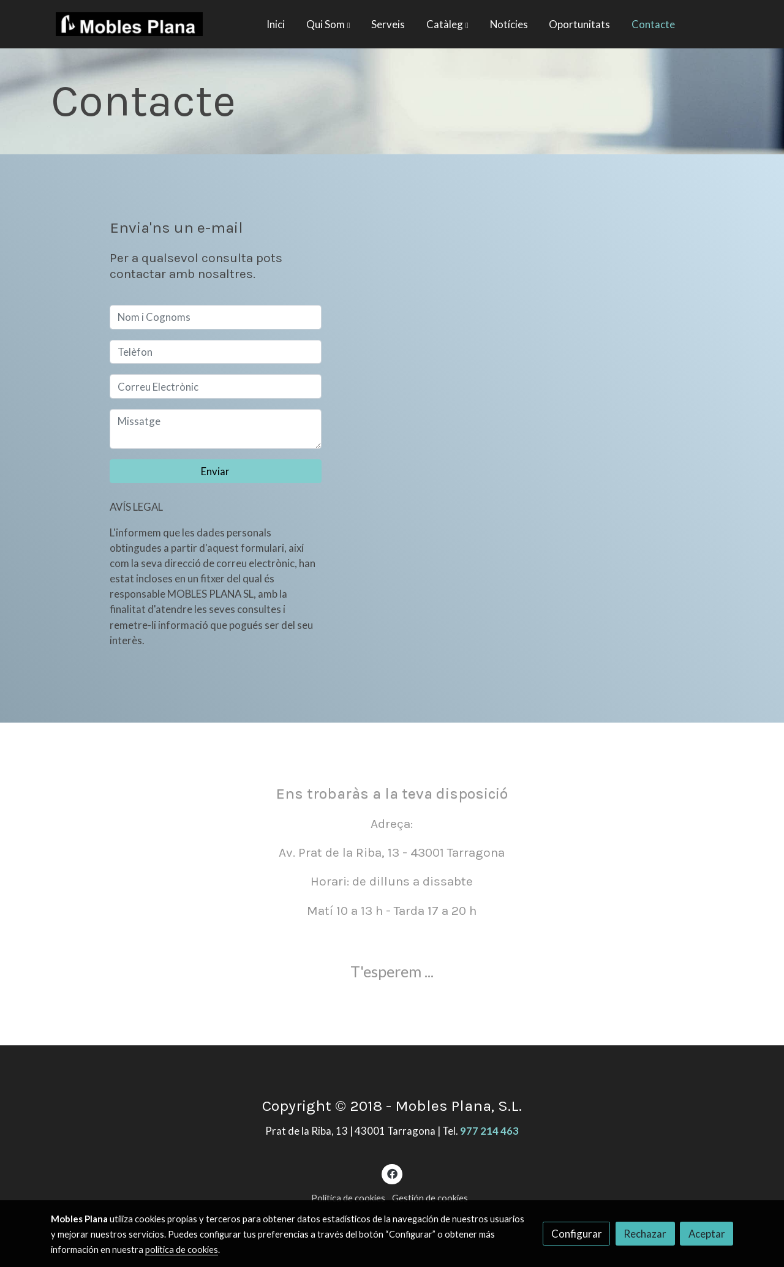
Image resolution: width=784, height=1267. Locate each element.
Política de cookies (348, 1198)
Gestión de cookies (430, 1198)
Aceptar (706, 1233)
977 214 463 (489, 1130)
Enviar (215, 471)
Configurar (576, 1233)
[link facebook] (392, 1173)
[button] (328, 24)
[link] (129, 24)
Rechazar (645, 1233)
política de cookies (181, 1249)
